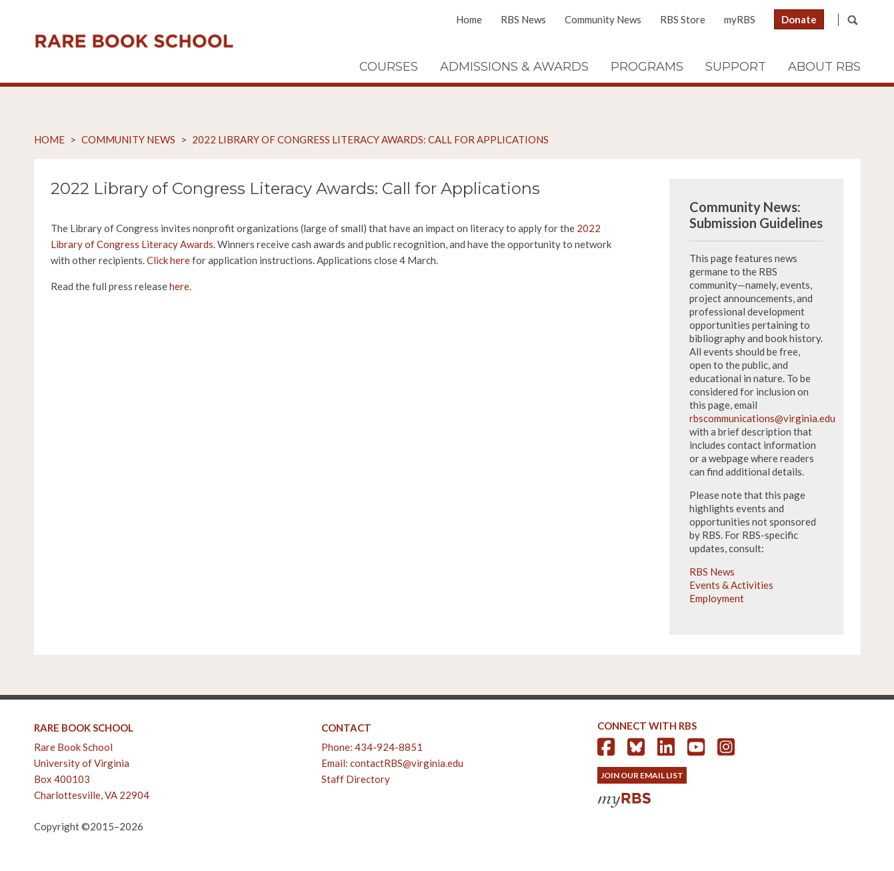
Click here (168, 260)
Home (469, 19)
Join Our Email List (642, 775)
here (179, 286)
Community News (603, 19)
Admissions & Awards (514, 66)
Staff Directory (355, 779)
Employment (716, 598)
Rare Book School (134, 41)
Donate (799, 19)
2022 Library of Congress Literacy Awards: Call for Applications (370, 139)
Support (735, 66)
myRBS (739, 19)
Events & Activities (731, 585)
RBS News (523, 19)
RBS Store (682, 19)
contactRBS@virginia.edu (406, 763)
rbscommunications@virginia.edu (762, 418)
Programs (647, 66)
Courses (388, 66)
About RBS (824, 66)
